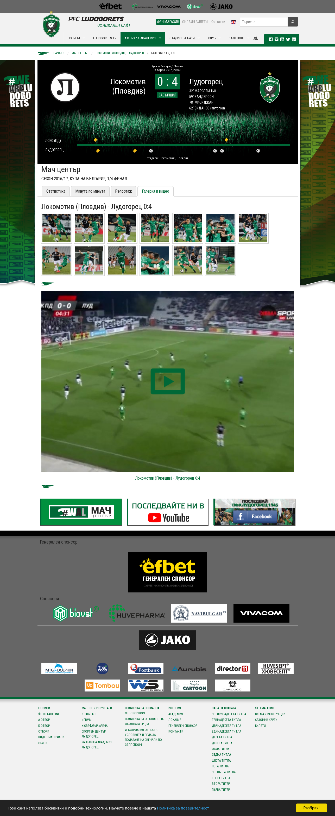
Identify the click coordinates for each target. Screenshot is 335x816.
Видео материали (51, 737)
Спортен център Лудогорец (94, 734)
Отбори (43, 731)
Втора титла (221, 784)
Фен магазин (264, 708)
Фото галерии (48, 714)
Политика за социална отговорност (142, 710)
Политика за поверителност (183, 808)
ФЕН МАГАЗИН (168, 22)
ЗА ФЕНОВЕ (236, 38)
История (174, 708)
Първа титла (221, 790)
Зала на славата (224, 708)
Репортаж (123, 191)
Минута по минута (90, 191)
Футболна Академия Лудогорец (97, 744)
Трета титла (221, 778)
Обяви (42, 743)
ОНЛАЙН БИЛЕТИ (195, 22)
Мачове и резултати (97, 708)
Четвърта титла (224, 772)
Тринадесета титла (226, 720)
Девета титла (222, 743)
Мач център (80, 53)
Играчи (87, 720)
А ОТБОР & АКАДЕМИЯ (140, 38)
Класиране (89, 714)
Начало (58, 53)
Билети (260, 726)
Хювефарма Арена (95, 726)
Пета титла (220, 766)
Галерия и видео (163, 53)
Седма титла (221, 754)
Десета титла (222, 737)
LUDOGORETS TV (104, 38)
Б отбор (44, 726)
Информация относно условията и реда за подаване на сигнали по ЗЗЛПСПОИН (143, 737)
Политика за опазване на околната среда (144, 721)
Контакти (218, 22)
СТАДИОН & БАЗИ (182, 38)
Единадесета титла (226, 731)
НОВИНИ (74, 38)
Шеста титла (221, 760)
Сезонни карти (266, 720)
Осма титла (220, 749)
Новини (44, 708)
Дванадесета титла (226, 726)
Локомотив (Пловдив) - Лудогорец (120, 53)
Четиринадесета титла (229, 714)
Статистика (55, 191)
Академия (175, 714)
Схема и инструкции (270, 714)
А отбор (44, 720)
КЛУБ (212, 38)
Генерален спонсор (182, 726)
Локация (174, 720)
